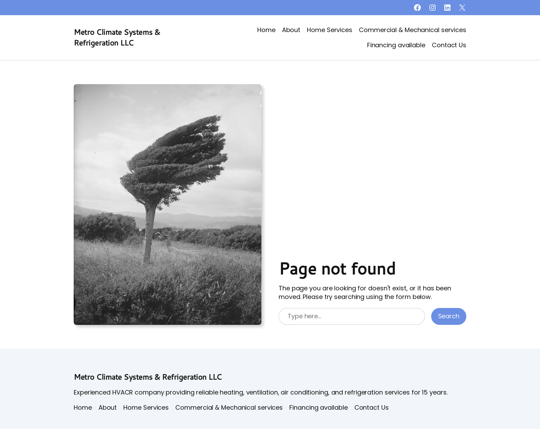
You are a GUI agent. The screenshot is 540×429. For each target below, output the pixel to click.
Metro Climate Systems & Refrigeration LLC (117, 37)
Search (448, 316)
